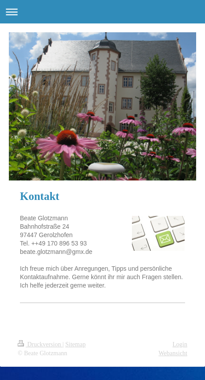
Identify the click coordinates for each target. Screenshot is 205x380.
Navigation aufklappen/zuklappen (102, 11)
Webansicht (173, 353)
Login (180, 344)
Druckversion (40, 344)
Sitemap (76, 344)
